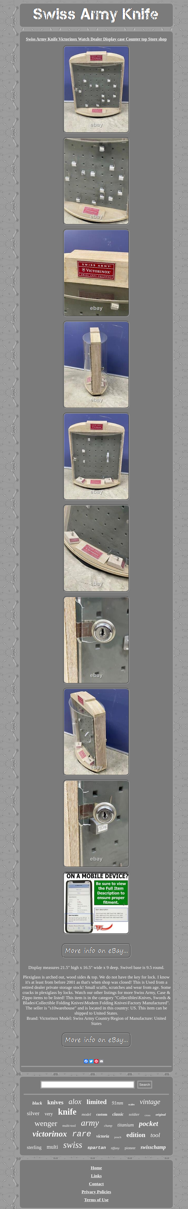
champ (108, 1126)
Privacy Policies (96, 1191)
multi (52, 1147)
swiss (72, 1145)
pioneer (130, 1148)
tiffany (115, 1148)
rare (81, 1134)
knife (67, 1111)
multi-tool (69, 1126)
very (49, 1113)
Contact (96, 1183)
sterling (34, 1147)
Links (96, 1175)
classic (118, 1114)
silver (33, 1113)
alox (75, 1101)
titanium (125, 1125)
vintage (150, 1102)
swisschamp (153, 1147)
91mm (117, 1103)
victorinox (49, 1133)
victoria (102, 1136)
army (90, 1123)
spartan (96, 1147)
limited (97, 1102)
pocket (148, 1124)
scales (131, 1104)
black (37, 1103)
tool (155, 1135)
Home (96, 1167)
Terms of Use (96, 1199)
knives (55, 1102)
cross (148, 1115)
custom (101, 1114)
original (161, 1114)
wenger (46, 1123)
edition (136, 1134)
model (86, 1114)
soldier (134, 1114)
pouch (117, 1137)
